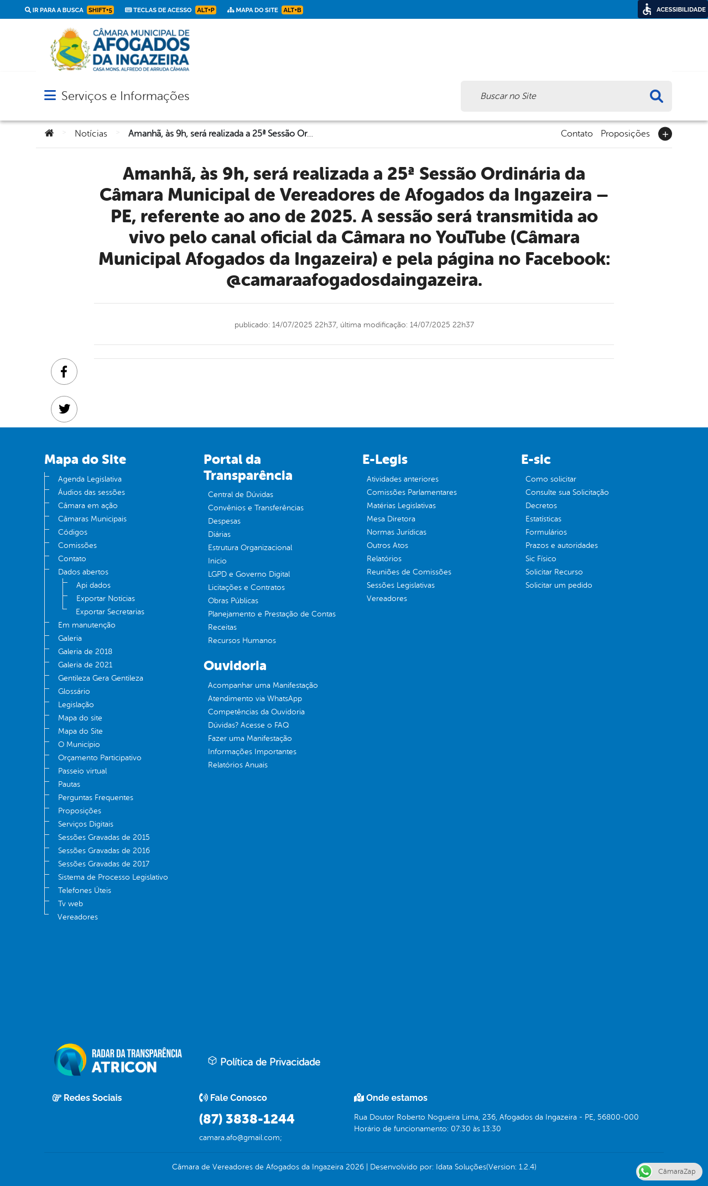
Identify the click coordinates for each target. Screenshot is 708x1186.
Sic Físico (540, 559)
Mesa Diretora (391, 519)
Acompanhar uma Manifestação (263, 685)
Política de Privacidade (263, 1062)
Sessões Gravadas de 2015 (104, 837)
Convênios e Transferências (256, 508)
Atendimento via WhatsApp (255, 698)
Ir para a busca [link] (69, 10)
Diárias (219, 534)
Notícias (91, 134)
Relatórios (384, 559)
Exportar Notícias (105, 598)
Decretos (541, 505)
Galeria (70, 638)
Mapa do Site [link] (265, 10)
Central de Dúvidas (240, 494)
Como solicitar (550, 479)
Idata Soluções (461, 1167)
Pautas (69, 784)
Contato (577, 133)
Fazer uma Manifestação (250, 738)
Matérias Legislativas (401, 505)
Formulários (546, 532)
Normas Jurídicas (396, 532)
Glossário (74, 691)
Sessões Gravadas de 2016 (104, 851)
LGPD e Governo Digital (249, 574)
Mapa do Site (80, 731)
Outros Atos (387, 545)
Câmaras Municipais (92, 519)
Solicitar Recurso (554, 572)
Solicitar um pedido (558, 585)
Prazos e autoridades (561, 545)
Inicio (217, 561)
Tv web (70, 904)
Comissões (77, 545)
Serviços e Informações (125, 96)
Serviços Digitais (85, 824)
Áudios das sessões (91, 492)
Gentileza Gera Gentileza (100, 678)
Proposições (625, 133)
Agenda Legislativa (90, 479)
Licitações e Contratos (246, 587)
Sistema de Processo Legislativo (113, 877)
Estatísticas (543, 519)
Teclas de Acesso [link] (170, 10)
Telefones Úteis (84, 890)
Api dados (93, 585)
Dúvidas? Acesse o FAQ (248, 725)
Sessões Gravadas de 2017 (103, 864)
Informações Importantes (252, 752)
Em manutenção (87, 625)
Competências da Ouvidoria (256, 712)
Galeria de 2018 (85, 651)
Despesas (224, 521)
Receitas (222, 627)
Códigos (72, 532)
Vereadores (78, 917)
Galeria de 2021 (85, 665)
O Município (79, 744)
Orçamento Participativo (100, 758)
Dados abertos (83, 572)
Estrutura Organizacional (250, 548)
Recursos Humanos (242, 640)
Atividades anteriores (403, 479)
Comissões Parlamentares (412, 492)
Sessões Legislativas (401, 585)
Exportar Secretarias (110, 612)
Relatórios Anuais (238, 765)
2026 (353, 1167)
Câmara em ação (88, 505)
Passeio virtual (82, 771)
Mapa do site (80, 718)
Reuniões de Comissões (409, 572)
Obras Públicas (233, 601)
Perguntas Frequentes (95, 797)
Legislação (76, 705)
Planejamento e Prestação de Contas (272, 614)
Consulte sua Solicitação (567, 492)
